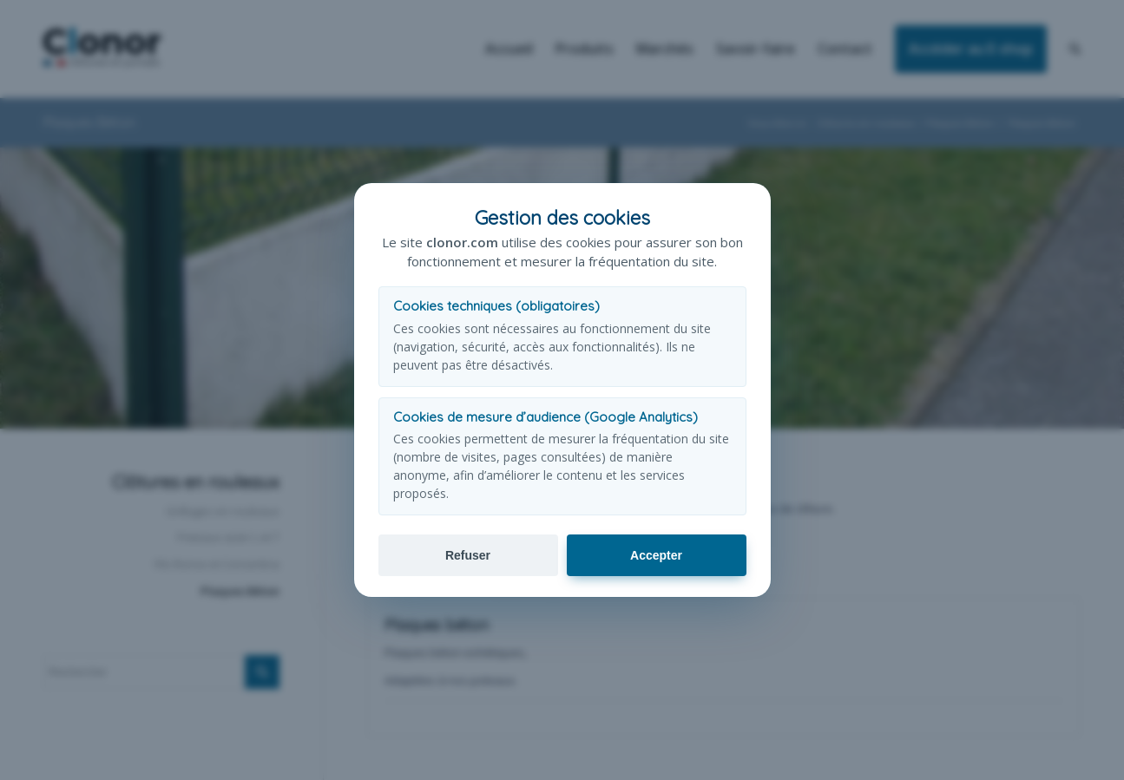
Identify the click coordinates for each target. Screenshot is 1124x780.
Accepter (656, 555)
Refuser (467, 555)
